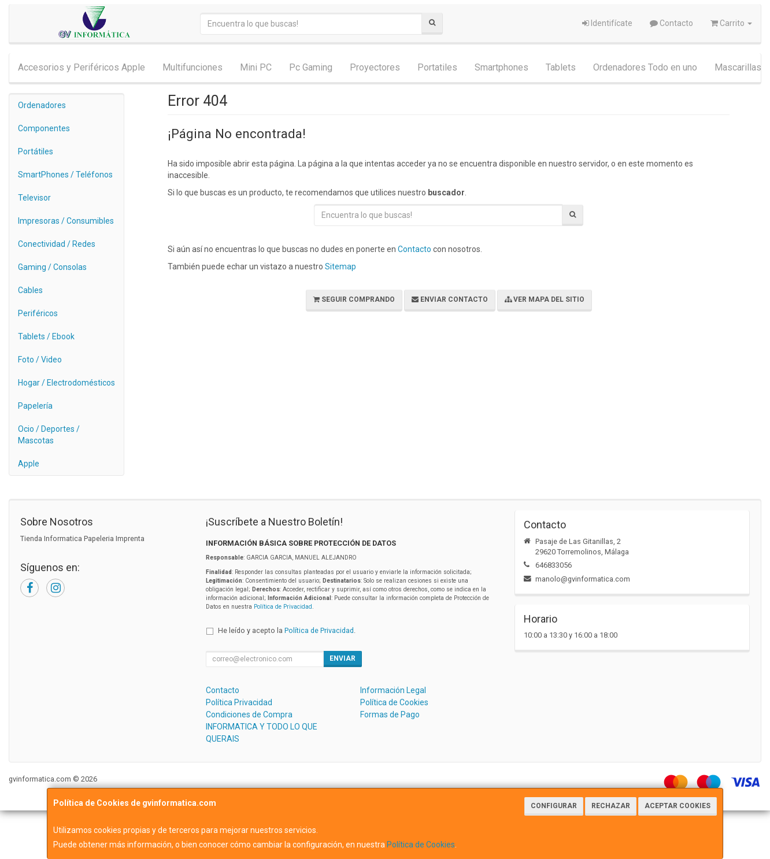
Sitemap (340, 266)
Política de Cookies (421, 844)
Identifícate (607, 23)
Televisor (34, 197)
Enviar (343, 658)
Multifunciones (192, 67)
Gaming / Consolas (52, 267)
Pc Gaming (310, 67)
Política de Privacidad (283, 606)
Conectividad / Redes (56, 244)
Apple (28, 463)
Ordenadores (42, 105)
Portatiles (437, 67)
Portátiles (35, 151)
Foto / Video (40, 359)
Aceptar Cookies (677, 806)
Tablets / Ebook (46, 336)
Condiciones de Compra (249, 714)
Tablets (561, 67)
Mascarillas (738, 67)
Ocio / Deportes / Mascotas (49, 434)
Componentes (44, 128)
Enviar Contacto (450, 299)
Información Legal (393, 690)
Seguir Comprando (354, 299)
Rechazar (610, 806)
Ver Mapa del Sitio (544, 299)
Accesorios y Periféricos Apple (81, 67)
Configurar (554, 806)
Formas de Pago (390, 714)
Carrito (731, 23)
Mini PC (256, 67)
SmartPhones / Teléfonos (65, 174)
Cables (30, 290)
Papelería (35, 405)
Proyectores (375, 67)
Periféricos (38, 313)
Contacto (671, 23)
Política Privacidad (239, 702)
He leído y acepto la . (287, 630)
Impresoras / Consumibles (66, 220)
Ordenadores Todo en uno (645, 67)
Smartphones (501, 67)
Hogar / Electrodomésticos (66, 382)
